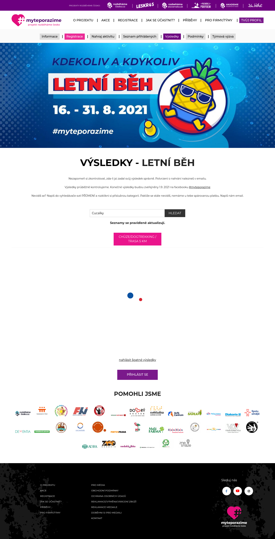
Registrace (128, 20)
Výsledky (172, 36)
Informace (49, 36)
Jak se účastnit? (160, 20)
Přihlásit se (137, 374)
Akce (105, 20)
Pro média (98, 485)
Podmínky (196, 36)
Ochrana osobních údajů (108, 496)
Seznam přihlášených (139, 36)
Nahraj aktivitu (103, 36)
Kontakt (96, 518)
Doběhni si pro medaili (106, 512)
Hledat (175, 213)
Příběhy (190, 20)
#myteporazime (199, 187)
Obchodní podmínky (104, 490)
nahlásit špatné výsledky (137, 360)
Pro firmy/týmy (218, 20)
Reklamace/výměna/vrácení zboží (113, 501)
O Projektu (83, 20)
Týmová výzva (223, 36)
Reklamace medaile (104, 507)
